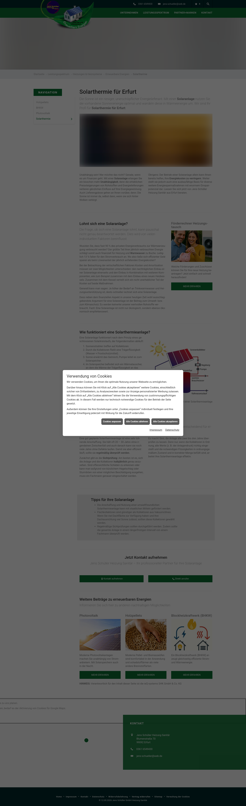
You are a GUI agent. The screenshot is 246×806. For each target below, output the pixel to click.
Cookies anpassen (112, 418)
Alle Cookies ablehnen (137, 418)
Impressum (156, 426)
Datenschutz (172, 426)
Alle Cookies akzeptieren (165, 418)
